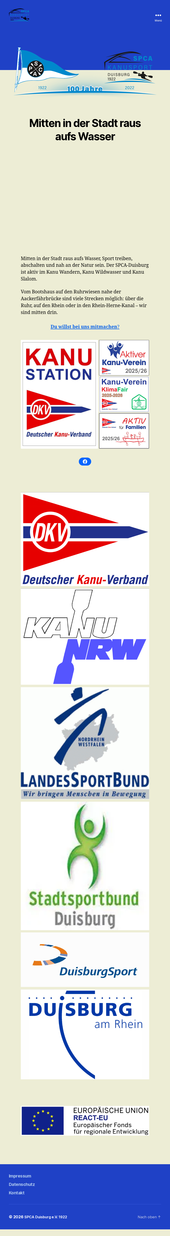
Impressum (22, 1182)
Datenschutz (25, 1190)
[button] (59, 401)
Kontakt (18, 1199)
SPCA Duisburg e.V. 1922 (47, 1223)
